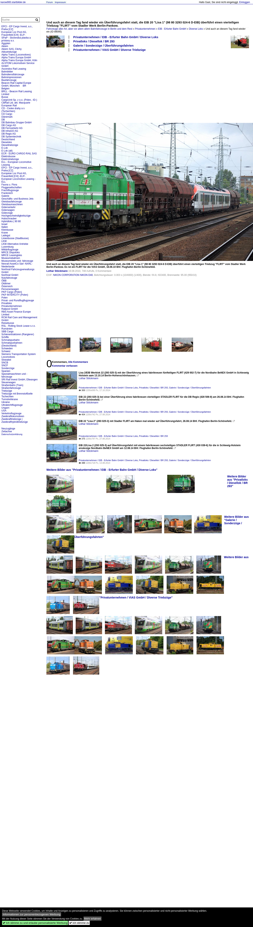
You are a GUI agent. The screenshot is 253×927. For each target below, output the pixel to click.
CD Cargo (6, 114)
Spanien (5, 371)
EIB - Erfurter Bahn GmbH (172, 28)
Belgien (5, 88)
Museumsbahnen (10, 258)
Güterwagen (8, 210)
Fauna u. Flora (9, 184)
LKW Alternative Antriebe (14, 244)
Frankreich (7, 193)
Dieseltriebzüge (9, 145)
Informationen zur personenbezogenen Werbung (32, 914)
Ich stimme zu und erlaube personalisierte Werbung (35, 922)
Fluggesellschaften (11, 187)
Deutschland (8, 139)
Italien (4, 227)
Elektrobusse (8, 156)
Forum (49, 2)
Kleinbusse (7, 229)
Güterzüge (7, 212)
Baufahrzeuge (9, 80)
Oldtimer (5, 283)
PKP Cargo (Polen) (11, 292)
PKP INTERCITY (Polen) (14, 294)
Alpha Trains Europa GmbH (16, 57)
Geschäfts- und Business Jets (17, 198)
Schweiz (5, 351)
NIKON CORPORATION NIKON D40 (73, 275)
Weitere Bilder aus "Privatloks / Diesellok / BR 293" (237, 481)
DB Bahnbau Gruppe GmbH (16, 122)
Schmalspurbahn (10, 340)
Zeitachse (6, 431)
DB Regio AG (8, 133)
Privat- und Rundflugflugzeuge (17, 300)
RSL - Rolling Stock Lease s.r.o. (18, 325)
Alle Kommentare (78, 362)
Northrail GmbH (9, 275)
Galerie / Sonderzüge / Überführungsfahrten (103, 45)
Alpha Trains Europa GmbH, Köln (19, 60)
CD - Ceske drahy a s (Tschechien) (13, 110)
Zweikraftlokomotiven (12, 416)
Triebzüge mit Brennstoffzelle (17, 393)
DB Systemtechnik (11, 136)
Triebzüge (6, 390)
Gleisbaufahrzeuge (11, 201)
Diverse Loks (196, 28)
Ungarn (5, 407)
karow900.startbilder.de (13, 2)
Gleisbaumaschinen (12, 204)
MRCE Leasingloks (11, 255)
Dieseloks (6, 142)
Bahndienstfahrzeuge (12, 74)
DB (3, 119)
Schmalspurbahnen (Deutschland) (11, 344)
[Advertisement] (98, 87)
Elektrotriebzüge (10, 159)
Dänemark (7, 116)
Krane (4, 232)
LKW (4, 241)
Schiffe (5, 337)
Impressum (60, 2)
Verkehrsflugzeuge (11, 413)
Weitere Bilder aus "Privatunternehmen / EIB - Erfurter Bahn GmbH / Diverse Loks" (101, 469)
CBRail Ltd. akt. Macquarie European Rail (15, 104)
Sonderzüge (8, 368)
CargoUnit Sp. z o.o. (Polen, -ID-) (19, 99)
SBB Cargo (7, 331)
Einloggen (244, 2)
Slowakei (6, 359)
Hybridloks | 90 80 (11, 221)
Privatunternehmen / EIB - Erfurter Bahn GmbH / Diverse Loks (115, 37)
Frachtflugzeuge (10, 190)
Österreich (7, 286)
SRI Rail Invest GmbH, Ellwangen (19, 379)
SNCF (4, 365)
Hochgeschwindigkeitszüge (16, 215)
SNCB (4, 362)
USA (3, 410)
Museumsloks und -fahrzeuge (17, 260)
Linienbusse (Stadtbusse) (15, 238)
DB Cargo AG (8, 125)
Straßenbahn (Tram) (12, 385)
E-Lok (4, 147)
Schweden (7, 348)
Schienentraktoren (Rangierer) (17, 334)
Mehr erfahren (92, 918)
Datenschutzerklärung (11, 434)
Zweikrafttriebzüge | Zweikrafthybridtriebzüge (14, 420)
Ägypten (5, 43)
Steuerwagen (8, 382)
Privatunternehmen (145, 28)
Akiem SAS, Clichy (11, 49)
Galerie (5, 196)
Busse (4, 97)
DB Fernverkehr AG (12, 128)
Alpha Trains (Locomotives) (16, 54)
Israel (4, 224)
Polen (4, 297)
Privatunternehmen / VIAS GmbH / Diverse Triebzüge (109, 49)
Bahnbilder (7, 71)
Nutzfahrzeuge (9, 277)
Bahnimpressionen (11, 77)
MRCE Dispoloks (10, 252)
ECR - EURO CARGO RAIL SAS (19, 153)
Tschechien (7, 396)
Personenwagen (10, 289)
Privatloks (6, 303)
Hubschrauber (9, 218)
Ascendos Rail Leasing (13, 68)
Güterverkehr (8, 207)
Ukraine (5, 402)
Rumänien (7, 328)
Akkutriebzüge (9, 51)
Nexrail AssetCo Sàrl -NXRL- (16, 263)
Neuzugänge (8, 428)
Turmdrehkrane (9, 399)
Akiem (4, 46)
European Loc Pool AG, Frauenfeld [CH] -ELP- (14, 33)
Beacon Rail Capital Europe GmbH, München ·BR (16, 84)
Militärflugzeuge (9, 249)
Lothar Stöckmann (57, 271)
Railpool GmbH (9, 309)
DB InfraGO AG (9, 131)
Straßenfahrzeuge (11, 388)
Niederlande (8, 266)
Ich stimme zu (79, 922)
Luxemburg (7, 246)
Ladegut (5, 235)
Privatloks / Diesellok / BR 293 (94, 41)
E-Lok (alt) (7, 150)
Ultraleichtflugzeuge (12, 405)
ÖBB (3, 280)
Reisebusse (7, 323)
